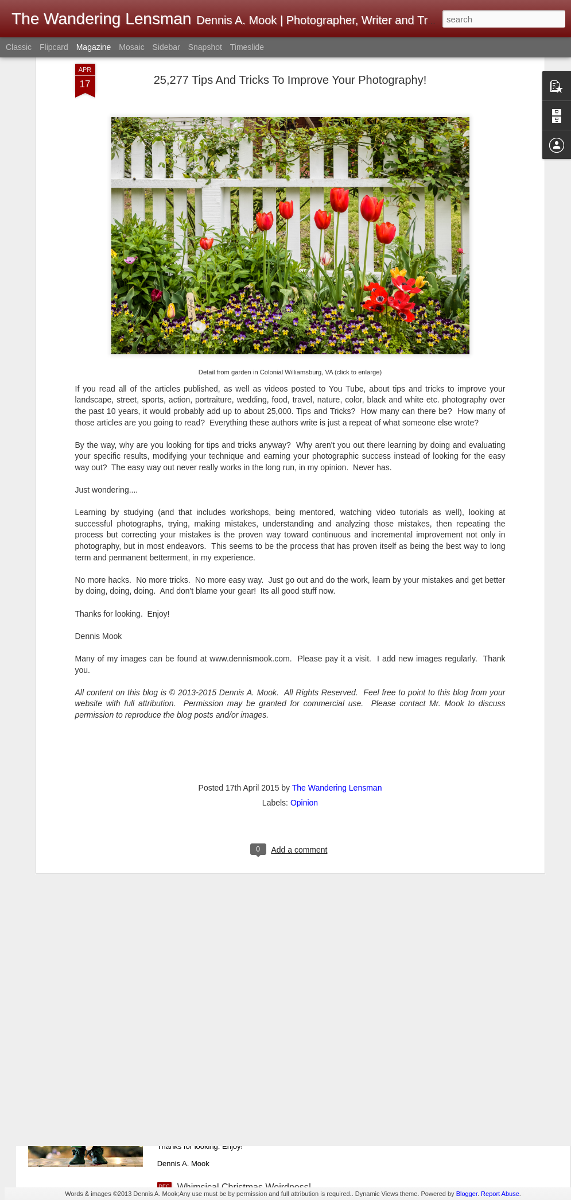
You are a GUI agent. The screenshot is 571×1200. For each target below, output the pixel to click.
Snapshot (205, 47)
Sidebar (166, 47)
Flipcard (54, 47)
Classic (19, 47)
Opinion (304, 708)
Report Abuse (500, 1193)
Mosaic (131, 47)
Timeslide (247, 47)
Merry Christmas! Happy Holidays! (247, 1057)
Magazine (93, 47)
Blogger (466, 1193)
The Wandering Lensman (337, 693)
